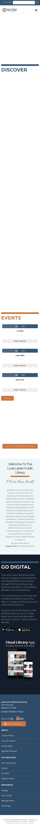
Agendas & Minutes (9, 751)
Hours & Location (8, 741)
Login (31, 823)
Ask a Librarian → (13, 724)
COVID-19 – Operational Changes (20, 446)
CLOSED (20, 331)
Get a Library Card (8, 763)
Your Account (6, 795)
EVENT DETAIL (20, 341)
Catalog (4, 790)
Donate (4, 768)
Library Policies (7, 735)
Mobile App (6, 806)
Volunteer (5, 773)
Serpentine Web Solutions (17, 823)
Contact (4, 711)
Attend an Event (7, 778)
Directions (13, 711)
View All (7, 398)
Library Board (6, 746)
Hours (20, 711)
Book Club (20, 380)
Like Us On (7, 719)
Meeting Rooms (7, 801)
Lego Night (20, 355)
